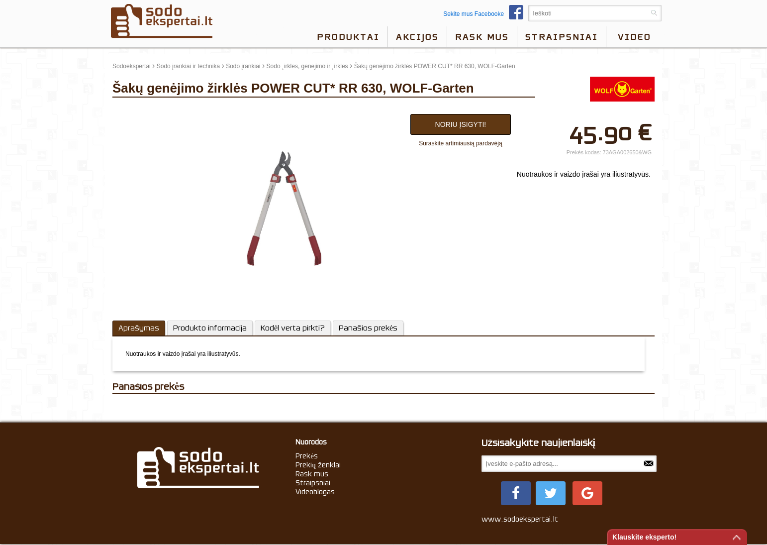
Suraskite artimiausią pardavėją (460, 143)
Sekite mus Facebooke (485, 13)
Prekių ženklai (318, 465)
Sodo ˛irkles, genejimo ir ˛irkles (307, 66)
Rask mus (482, 37)
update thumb (133, 111)
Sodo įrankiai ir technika (188, 66)
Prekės (306, 456)
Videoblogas (315, 492)
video (634, 37)
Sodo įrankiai (243, 66)
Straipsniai (561, 37)
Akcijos (417, 37)
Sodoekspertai (131, 66)
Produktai (348, 37)
